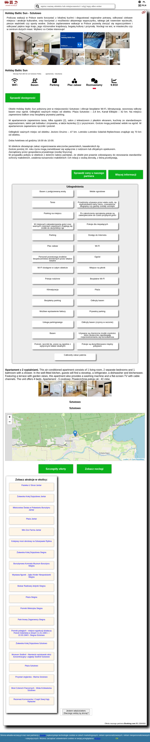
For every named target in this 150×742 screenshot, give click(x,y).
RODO (97, 738)
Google (43, 735)
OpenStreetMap (138, 459)
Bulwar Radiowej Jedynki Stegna (31, 586)
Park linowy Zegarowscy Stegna (31, 619)
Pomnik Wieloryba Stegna (31, 608)
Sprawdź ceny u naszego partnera (89, 174)
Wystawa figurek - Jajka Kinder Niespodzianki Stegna (31, 576)
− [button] (10, 422)
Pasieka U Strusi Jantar (31, 485)
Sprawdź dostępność (23, 98)
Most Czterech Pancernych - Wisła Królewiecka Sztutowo (31, 689)
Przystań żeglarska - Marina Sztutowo (31, 677)
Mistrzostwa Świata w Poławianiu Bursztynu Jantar (31, 509)
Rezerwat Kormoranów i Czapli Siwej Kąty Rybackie (31, 700)
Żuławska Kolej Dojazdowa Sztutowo (31, 643)
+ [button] (10, 417)
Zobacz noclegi (94, 469)
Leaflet (125, 459)
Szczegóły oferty (56, 469)
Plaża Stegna (31, 597)
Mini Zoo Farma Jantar (31, 530)
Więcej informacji (125, 174)
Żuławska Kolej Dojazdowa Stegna (31, 552)
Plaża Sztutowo (31, 666)
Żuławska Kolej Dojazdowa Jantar (31, 496)
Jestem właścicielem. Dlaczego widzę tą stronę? (76, 712)
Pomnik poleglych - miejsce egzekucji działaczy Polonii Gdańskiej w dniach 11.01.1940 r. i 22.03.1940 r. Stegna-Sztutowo (31, 633)
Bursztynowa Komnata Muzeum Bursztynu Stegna (31, 564)
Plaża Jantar (31, 519)
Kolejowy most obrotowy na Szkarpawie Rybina (31, 541)
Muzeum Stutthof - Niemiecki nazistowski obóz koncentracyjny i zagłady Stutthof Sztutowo (31, 655)
